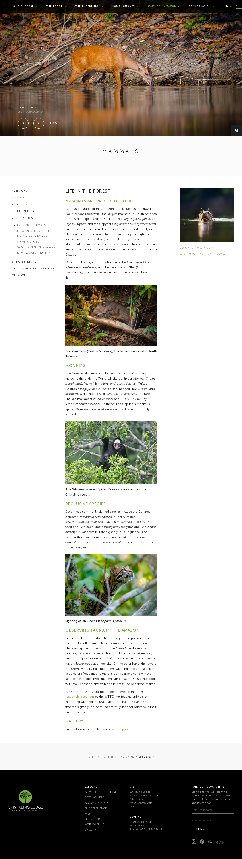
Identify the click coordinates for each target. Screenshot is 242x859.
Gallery (90, 829)
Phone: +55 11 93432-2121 (147, 829)
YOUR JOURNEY (124, 6)
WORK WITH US (95, 824)
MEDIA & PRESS (94, 819)
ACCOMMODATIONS (97, 802)
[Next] (38, 123)
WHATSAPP (137, 825)
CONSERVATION (200, 6)
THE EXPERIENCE (87, 6)
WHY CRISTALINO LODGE (101, 792)
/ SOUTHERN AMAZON (116, 757)
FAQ (87, 813)
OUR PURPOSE (23, 6)
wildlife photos (122, 729)
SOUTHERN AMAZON (161, 6)
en (226, 6)
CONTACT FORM (140, 821)
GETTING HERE (94, 797)
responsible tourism (79, 697)
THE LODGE (54, 6)
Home (92, 757)
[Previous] (23, 123)
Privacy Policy (221, 842)
